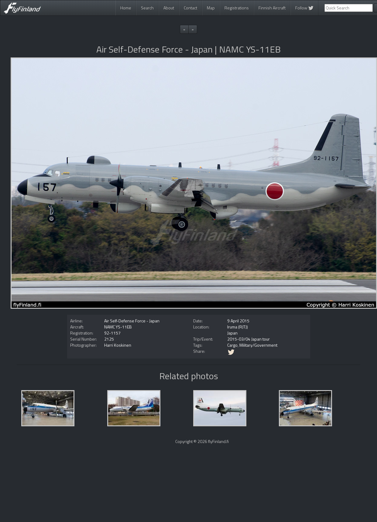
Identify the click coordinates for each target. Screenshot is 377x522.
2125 (109, 339)
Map (211, 8)
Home (125, 8)
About (168, 8)
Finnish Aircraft (272, 8)
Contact (190, 8)
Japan (232, 333)
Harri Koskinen (117, 345)
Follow (304, 8)
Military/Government (258, 345)
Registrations (236, 8)
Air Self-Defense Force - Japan (131, 321)
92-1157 (112, 333)
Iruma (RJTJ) (237, 327)
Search (147, 8)
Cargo (232, 345)
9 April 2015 (238, 321)
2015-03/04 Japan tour (248, 339)
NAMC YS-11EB (118, 327)
